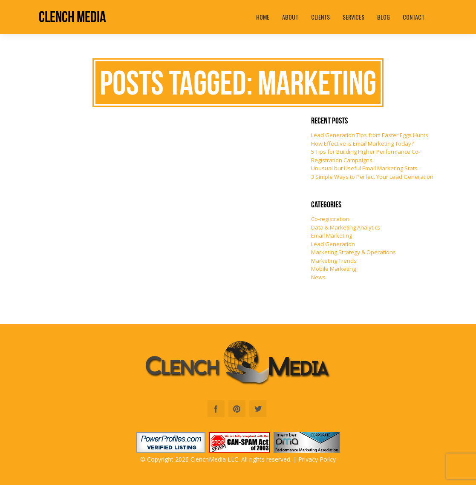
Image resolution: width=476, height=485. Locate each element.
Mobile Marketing (333, 269)
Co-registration (330, 219)
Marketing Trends (334, 260)
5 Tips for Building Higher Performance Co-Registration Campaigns (365, 156)
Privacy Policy (317, 459)
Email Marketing (331, 235)
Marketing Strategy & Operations (353, 252)
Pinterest (236, 408)
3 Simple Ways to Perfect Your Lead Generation (372, 177)
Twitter (257, 408)
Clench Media (72, 17)
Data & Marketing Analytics (345, 227)
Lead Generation (333, 244)
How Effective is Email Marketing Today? (362, 143)
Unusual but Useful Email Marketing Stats (364, 168)
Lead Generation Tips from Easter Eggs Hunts (369, 135)
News (318, 277)
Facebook (216, 408)
